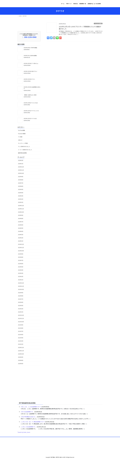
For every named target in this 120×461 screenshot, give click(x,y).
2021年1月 (20, 344)
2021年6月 (20, 334)
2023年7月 (20, 260)
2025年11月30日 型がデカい (30, 71)
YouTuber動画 (21, 130)
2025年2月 (20, 199)
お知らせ (20, 140)
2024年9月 (20, 215)
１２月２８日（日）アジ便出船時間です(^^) (33, 422)
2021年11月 (21, 318)
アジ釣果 (20, 137)
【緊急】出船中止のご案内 (30, 95)
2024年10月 (21, 212)
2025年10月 (21, 173)
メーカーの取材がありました (25, 149)
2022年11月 (21, 286)
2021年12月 (21, 315)
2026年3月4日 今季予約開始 (30, 47)
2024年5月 (20, 228)
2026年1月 (20, 163)
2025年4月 (20, 192)
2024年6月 (20, 225)
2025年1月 (20, 202)
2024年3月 (20, 234)
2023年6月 (20, 263)
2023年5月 (20, 267)
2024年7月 (20, 221)
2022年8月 (20, 296)
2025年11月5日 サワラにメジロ (31, 110)
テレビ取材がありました (24, 146)
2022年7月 (20, 299)
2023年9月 (20, 254)
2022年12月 (21, 283)
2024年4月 (20, 231)
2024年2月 (20, 238)
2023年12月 (21, 244)
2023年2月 (20, 276)
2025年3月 (20, 196)
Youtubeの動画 (98, 23)
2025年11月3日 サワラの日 (30, 118)
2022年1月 (20, 312)
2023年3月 (20, 273)
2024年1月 (20, 241)
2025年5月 (20, 189)
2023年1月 (20, 280)
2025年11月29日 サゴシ (29, 79)
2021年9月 (20, 325)
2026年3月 (20, 160)
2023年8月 (20, 257)
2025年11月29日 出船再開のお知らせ (32, 87)
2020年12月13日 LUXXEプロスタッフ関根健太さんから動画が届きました (80, 27)
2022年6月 (20, 302)
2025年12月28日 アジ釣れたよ (31, 63)
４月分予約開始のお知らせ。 (29, 417)
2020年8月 (20, 360)
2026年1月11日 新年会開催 (30, 55)
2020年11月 (21, 350)
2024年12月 (21, 205)
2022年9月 (20, 292)
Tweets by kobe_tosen (24, 432)
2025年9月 (20, 176)
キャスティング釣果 (23, 143)
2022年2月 (20, 308)
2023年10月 (21, 250)
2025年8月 (20, 180)
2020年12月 (21, 347)
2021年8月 (20, 328)
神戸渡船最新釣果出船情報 (27, 403)
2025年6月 (20, 186)
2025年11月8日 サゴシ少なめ (31, 103)
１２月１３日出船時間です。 (28, 427)
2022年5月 (20, 305)
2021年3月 (20, 341)
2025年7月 (20, 183)
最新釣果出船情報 (22, 153)
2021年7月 (20, 331)
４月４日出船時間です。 (27, 412)
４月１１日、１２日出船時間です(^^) (31, 407)
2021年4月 (20, 338)
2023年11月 (21, 247)
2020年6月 (20, 363)
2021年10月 (21, 321)
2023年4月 (20, 270)
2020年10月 (21, 354)
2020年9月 (20, 357)
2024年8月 (20, 218)
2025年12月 (21, 167)
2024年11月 (21, 209)
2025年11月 (21, 170)
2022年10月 (21, 289)
